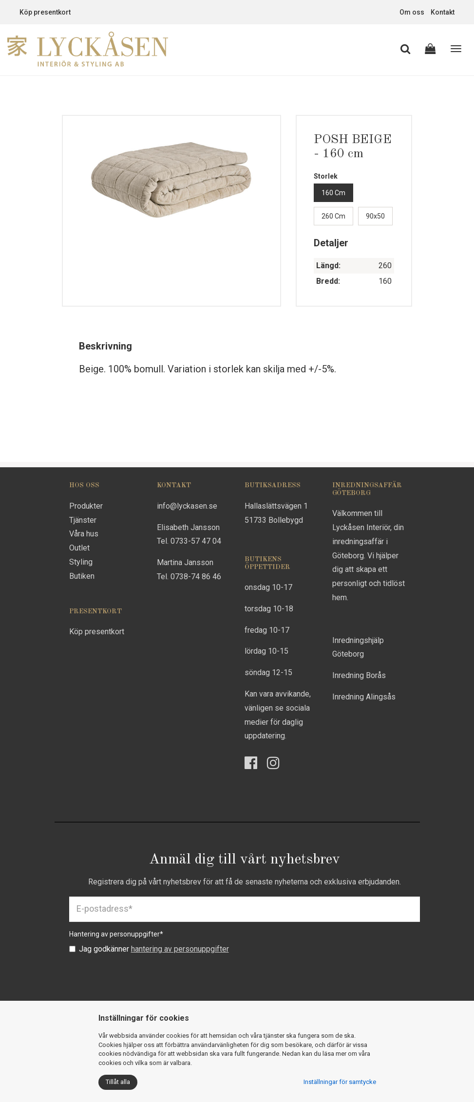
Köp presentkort (45, 12)
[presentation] (143, 978)
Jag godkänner (149, 949)
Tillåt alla (118, 1081)
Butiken (82, 576)
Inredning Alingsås (364, 696)
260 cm (333, 216)
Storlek (326, 176)
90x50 (375, 216)
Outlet (79, 547)
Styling (81, 562)
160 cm (333, 193)
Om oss (411, 12)
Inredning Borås (359, 675)
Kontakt (443, 12)
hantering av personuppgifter (180, 949)
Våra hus (83, 533)
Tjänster (82, 520)
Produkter (86, 506)
